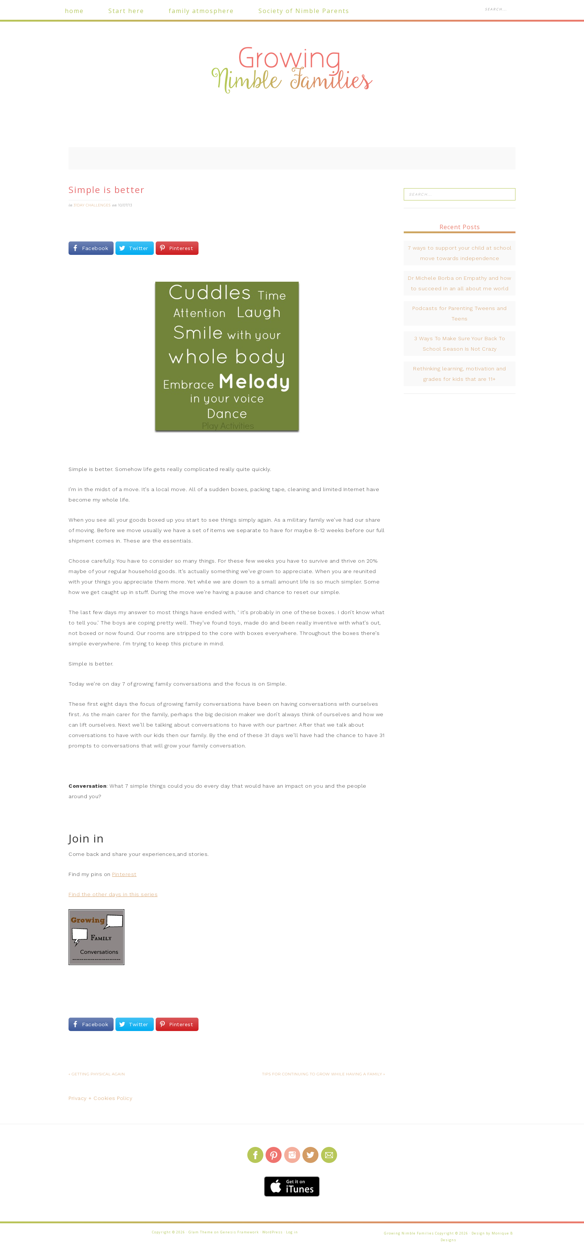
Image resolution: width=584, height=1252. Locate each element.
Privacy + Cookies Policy (100, 1098)
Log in (292, 1232)
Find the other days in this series (113, 894)
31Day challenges (92, 205)
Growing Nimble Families (292, 71)
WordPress (272, 1232)
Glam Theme (200, 1232)
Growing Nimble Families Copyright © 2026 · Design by (438, 1233)
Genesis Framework (239, 1232)
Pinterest (124, 874)
